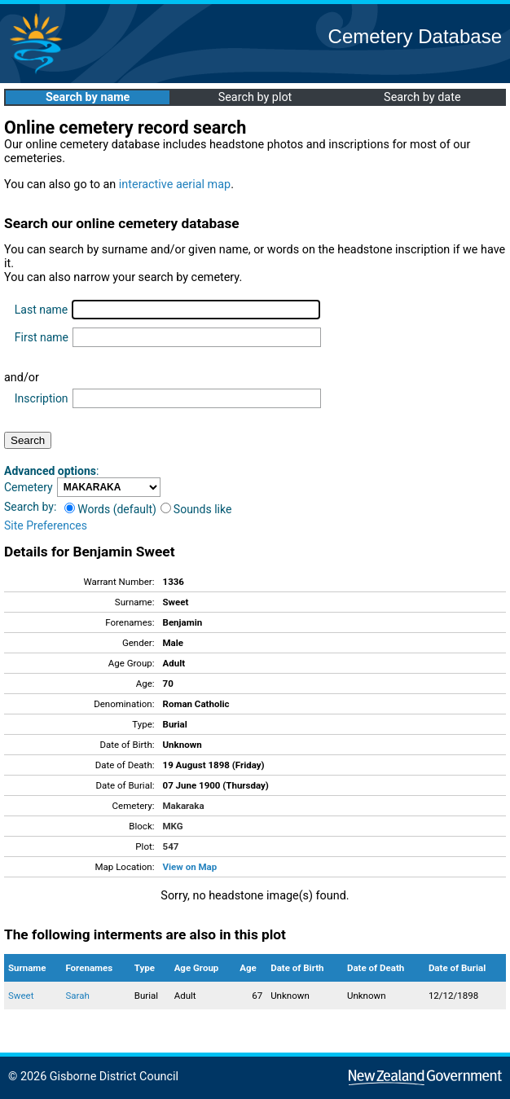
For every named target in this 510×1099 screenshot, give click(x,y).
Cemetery (28, 487)
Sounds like (196, 509)
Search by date (422, 97)
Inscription (41, 398)
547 (171, 846)
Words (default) (110, 509)
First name (41, 337)
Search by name (88, 97)
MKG (173, 826)
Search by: (30, 506)
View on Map (190, 867)
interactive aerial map (175, 184)
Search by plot (255, 97)
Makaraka (183, 805)
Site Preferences (45, 525)
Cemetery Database (415, 36)
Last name (41, 309)
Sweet (20, 995)
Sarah (77, 995)
